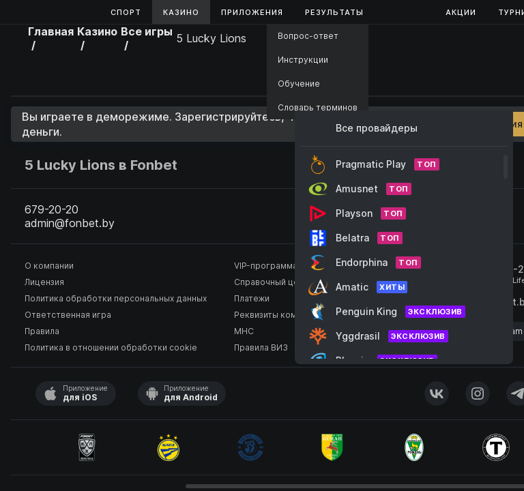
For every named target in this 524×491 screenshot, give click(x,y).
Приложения (252, 12)
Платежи (252, 298)
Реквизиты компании (277, 315)
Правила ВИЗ (261, 347)
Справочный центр (273, 282)
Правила (42, 331)
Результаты (334, 12)
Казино (181, 12)
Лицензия (44, 282)
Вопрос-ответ (308, 36)
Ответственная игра (68, 315)
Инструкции (303, 60)
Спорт (126, 12)
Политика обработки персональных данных (116, 298)
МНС (244, 331)
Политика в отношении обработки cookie (111, 347)
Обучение (299, 83)
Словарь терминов (318, 107)
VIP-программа (265, 266)
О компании (49, 266)
